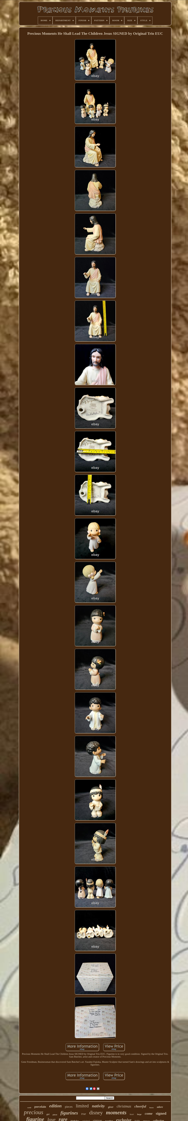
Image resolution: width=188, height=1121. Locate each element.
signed (161, 1113)
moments (116, 1112)
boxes (151, 1107)
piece (55, 1115)
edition (55, 1105)
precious (33, 1112)
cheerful (140, 1106)
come (149, 1113)
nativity (98, 1106)
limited (82, 1105)
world (29, 1107)
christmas (124, 1106)
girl (48, 1114)
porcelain (40, 1106)
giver (110, 1107)
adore (160, 1107)
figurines (69, 1112)
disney (96, 1112)
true (83, 1113)
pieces (69, 1106)
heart (132, 1114)
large (139, 1114)
